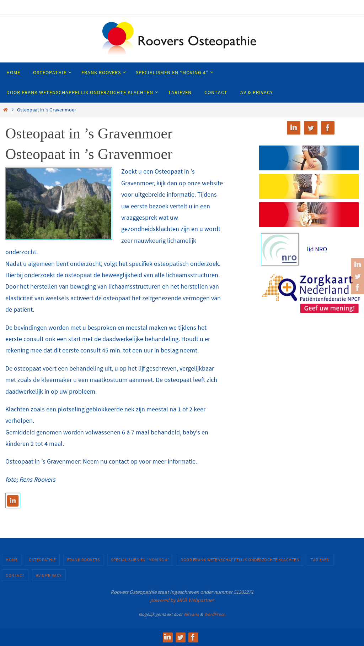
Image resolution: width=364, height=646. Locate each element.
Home (11, 559)
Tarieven (320, 559)
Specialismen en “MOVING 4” (140, 559)
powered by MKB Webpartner (182, 600)
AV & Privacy (49, 575)
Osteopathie (42, 559)
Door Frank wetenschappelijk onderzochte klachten (240, 559)
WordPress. (214, 614)
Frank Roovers (83, 559)
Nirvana (191, 614)
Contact (15, 575)
